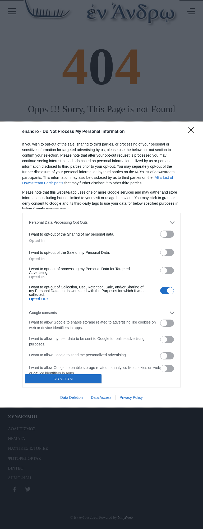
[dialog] (101, 264)
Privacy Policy (131, 397)
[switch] (167, 234)
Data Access (101, 397)
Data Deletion (71, 397)
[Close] (193, 132)
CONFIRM (63, 379)
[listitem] (101, 222)
